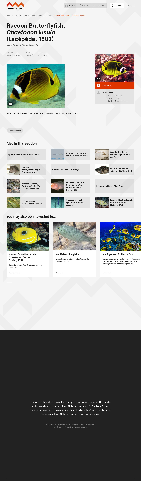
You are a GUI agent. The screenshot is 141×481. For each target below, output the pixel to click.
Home (9, 15)
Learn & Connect (20, 15)
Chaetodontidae (15, 130)
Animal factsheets (37, 15)
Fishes (49, 15)
